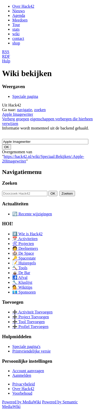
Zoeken (9, 183)
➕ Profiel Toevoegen (30, 326)
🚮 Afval (20, 277)
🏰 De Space (23, 253)
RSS (5, 52)
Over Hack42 (23, 6)
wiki (15, 34)
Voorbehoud (22, 393)
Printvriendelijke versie (31, 351)
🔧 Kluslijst (22, 282)
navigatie (24, 110)
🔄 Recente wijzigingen (32, 214)
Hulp (6, 61)
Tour (16, 24)
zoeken (40, 110)
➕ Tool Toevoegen (28, 322)
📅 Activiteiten (25, 239)
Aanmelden (21, 375)
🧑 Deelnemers (25, 248)
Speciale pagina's (26, 346)
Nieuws (18, 11)
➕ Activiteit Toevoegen (32, 312)
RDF (6, 56)
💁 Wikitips (22, 287)
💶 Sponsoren (24, 292)
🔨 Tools (19, 268)
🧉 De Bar (21, 273)
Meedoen (20, 20)
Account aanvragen (28, 371)
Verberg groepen (15, 119)
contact (18, 38)
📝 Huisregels (24, 263)
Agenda (18, 15)
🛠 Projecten (23, 243)
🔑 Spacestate (24, 258)
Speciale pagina (25, 96)
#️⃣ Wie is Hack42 (27, 234)
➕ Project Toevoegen (30, 317)
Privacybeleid (23, 384)
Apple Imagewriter (17, 114)
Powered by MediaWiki (21, 402)
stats (15, 29)
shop (16, 43)
